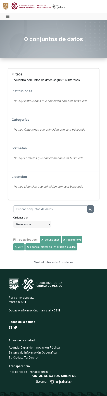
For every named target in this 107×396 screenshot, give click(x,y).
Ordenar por (20, 217)
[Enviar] (90, 209)
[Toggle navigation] (8, 16)
